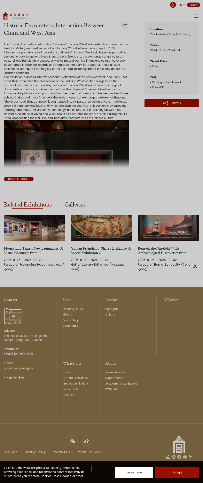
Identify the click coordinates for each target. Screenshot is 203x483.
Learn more (130, 473)
